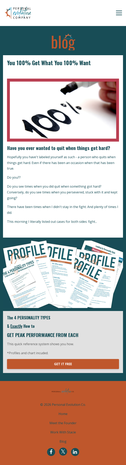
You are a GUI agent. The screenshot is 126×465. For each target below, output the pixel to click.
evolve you (15, 72)
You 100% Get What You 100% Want (49, 63)
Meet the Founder (63, 423)
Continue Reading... (22, 230)
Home (63, 414)
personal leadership (40, 72)
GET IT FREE (63, 364)
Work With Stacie (63, 432)
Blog (63, 441)
